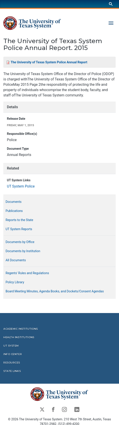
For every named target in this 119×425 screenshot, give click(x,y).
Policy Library (15, 282)
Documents (13, 202)
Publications (14, 211)
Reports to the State (19, 220)
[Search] (111, 4)
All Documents (16, 260)
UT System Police (21, 186)
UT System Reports (19, 229)
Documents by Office (20, 242)
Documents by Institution (23, 251)
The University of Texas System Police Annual (49, 62)
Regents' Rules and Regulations (27, 273)
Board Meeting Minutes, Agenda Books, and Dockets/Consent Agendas (55, 291)
